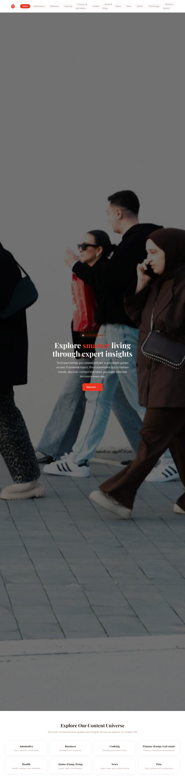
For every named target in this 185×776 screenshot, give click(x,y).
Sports (140, 6)
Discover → (92, 387)
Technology (154, 6)
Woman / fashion (168, 6)
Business (54, 6)
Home (25, 6)
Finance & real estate (81, 6)
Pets (129, 6)
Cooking (68, 6)
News (118, 6)
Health (96, 6)
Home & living (107, 6)
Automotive (39, 6)
